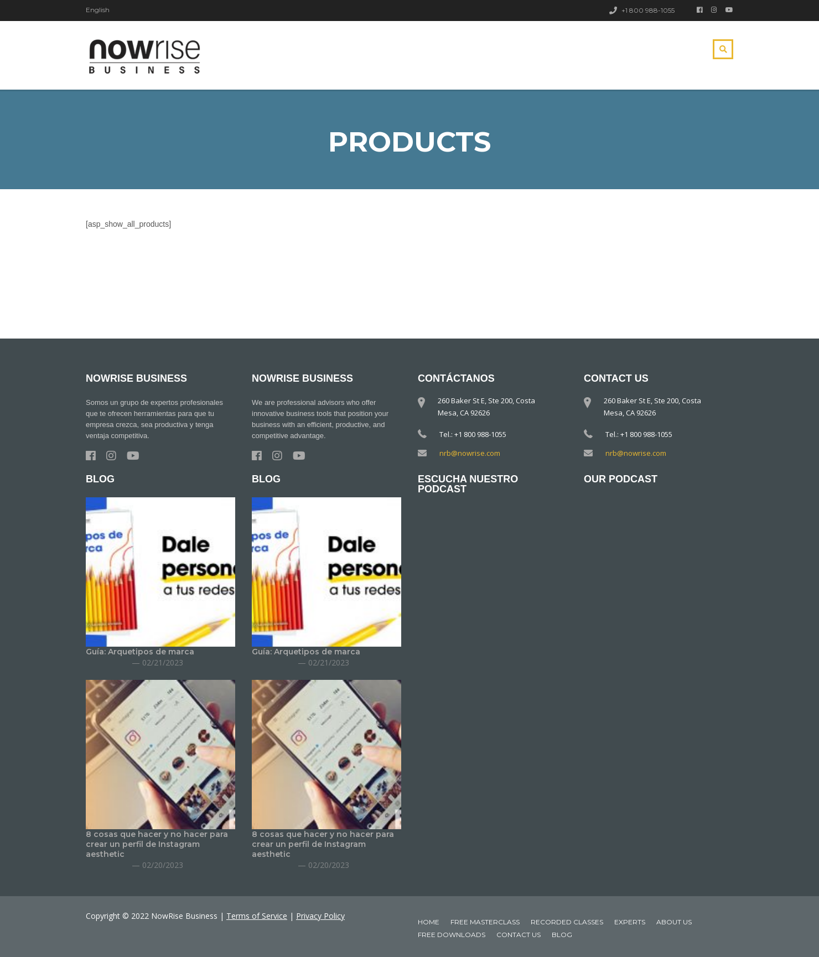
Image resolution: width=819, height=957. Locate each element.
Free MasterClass (485, 922)
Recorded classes (567, 922)
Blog (562, 934)
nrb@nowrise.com (469, 453)
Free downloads (451, 934)
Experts (629, 922)
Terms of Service (256, 916)
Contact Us (518, 934)
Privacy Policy (320, 916)
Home (428, 922)
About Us (674, 922)
